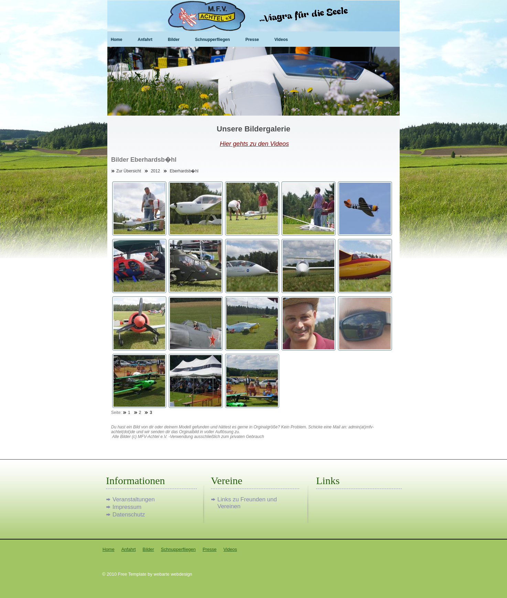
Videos (281, 39)
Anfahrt (145, 39)
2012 (155, 171)
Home (116, 39)
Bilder (174, 39)
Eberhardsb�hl (184, 171)
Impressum (126, 507)
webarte (162, 574)
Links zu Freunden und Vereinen (247, 499)
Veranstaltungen (133, 499)
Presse (252, 39)
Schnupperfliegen (212, 39)
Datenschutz (128, 514)
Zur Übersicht (128, 171)
